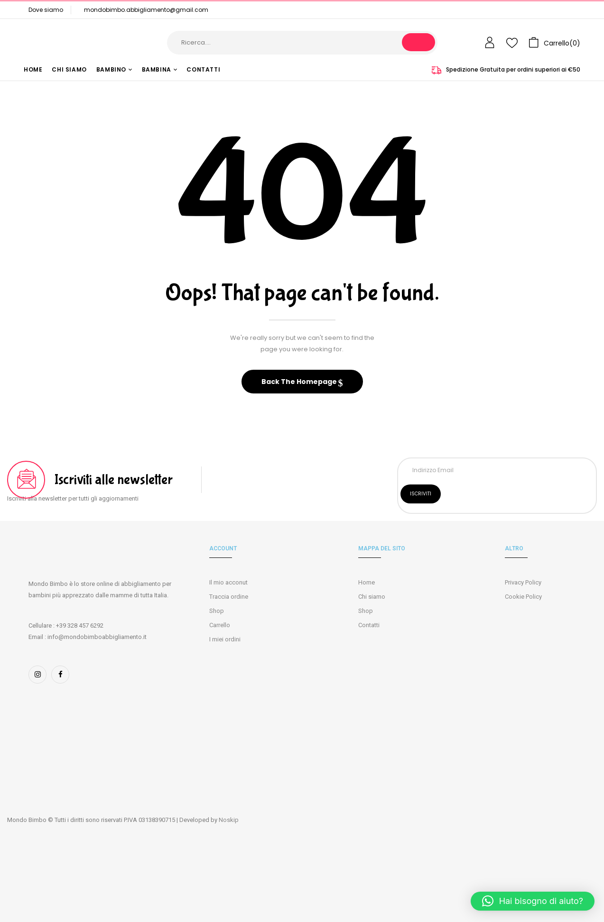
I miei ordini (225, 639)
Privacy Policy (523, 582)
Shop (216, 610)
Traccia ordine (228, 596)
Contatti (369, 625)
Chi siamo (371, 596)
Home (366, 582)
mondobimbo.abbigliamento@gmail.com (146, 10)
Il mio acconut (228, 582)
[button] (554, 43)
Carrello (219, 625)
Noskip (229, 819)
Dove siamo (45, 10)
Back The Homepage (299, 381)
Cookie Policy (523, 596)
